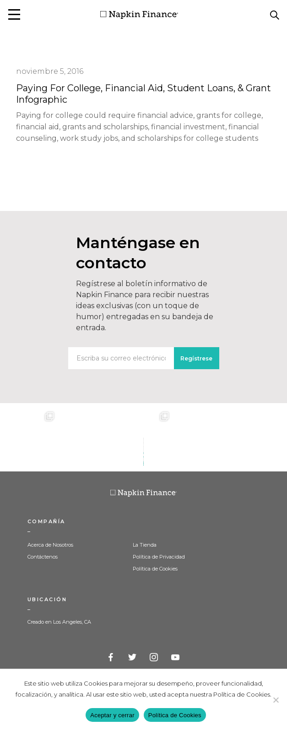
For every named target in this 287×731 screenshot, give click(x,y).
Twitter (132, 657)
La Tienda (145, 545)
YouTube (175, 657)
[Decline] (275, 699)
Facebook (111, 657)
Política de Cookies (155, 568)
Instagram (154, 657)
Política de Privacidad (159, 557)
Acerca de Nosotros (50, 545)
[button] (14, 14)
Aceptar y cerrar (112, 715)
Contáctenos (42, 557)
